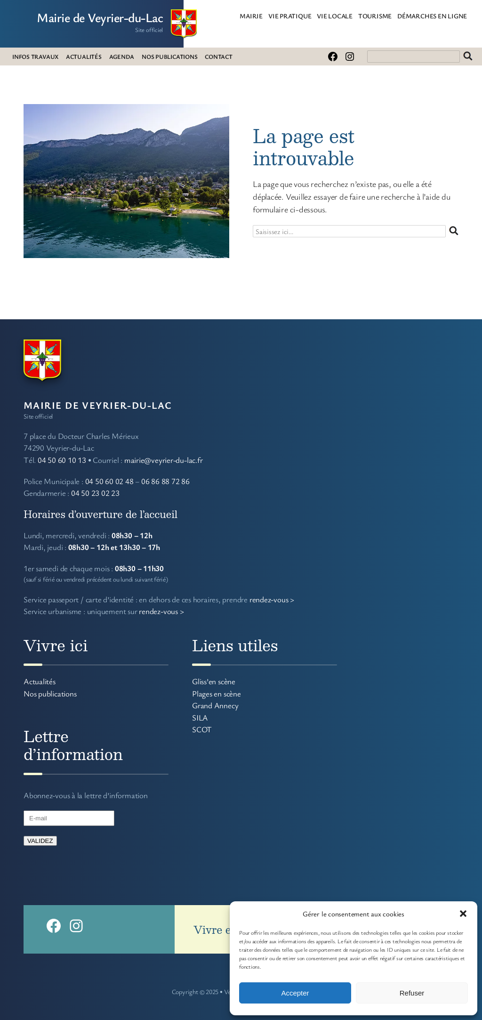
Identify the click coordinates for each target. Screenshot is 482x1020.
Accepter (295, 993)
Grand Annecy (215, 705)
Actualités (40, 681)
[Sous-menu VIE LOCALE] (356, 15)
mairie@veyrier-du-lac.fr (163, 459)
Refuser (412, 993)
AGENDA (122, 56)
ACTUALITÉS (84, 56)
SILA (200, 717)
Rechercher (468, 56)
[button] (463, 913)
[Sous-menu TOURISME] (395, 15)
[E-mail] (69, 818)
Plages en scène (216, 693)
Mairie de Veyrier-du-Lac (100, 17)
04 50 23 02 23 (95, 492)
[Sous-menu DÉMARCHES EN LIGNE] (471, 15)
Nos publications (50, 693)
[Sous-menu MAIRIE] (266, 15)
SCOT (202, 729)
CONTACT (218, 56)
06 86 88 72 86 (165, 481)
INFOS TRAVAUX (35, 56)
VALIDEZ (40, 840)
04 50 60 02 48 (109, 481)
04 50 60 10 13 (62, 459)
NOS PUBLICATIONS (169, 56)
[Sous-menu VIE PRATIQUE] (315, 15)
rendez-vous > (271, 599)
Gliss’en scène (213, 681)
